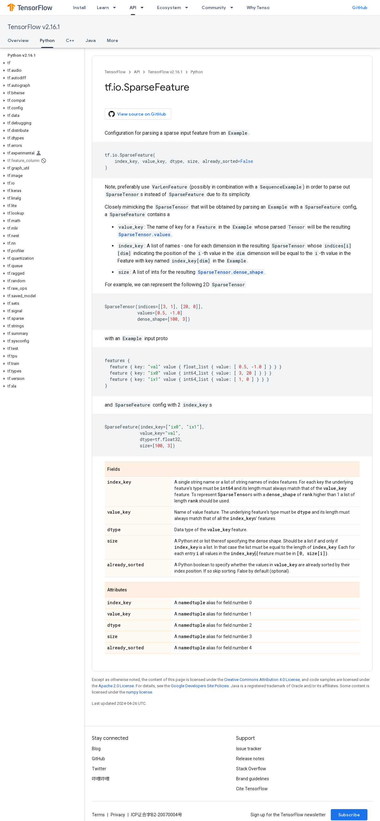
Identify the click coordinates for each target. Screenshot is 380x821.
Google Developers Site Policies (200, 685)
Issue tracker (248, 748)
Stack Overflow (251, 768)
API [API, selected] (132, 7)
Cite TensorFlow (252, 788)
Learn (103, 7)
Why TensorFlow (264, 7)
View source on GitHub (137, 114)
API (137, 72)
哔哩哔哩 (100, 778)
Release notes (250, 758)
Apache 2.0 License (116, 685)
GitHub (359, 7)
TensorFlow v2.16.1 (34, 27)
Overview (18, 40)
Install (79, 7)
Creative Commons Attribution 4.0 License (262, 679)
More (112, 40)
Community (214, 7)
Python (197, 72)
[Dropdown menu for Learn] (116, 7)
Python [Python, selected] (47, 40)
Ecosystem (169, 7)
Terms (98, 814)
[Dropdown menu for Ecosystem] (188, 7)
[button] (41, 63)
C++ (70, 40)
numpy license (139, 692)
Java (91, 40)
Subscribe (349, 815)
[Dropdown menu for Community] (233, 7)
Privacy (118, 814)
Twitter (99, 768)
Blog (96, 748)
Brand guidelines (252, 778)
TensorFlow (115, 72)
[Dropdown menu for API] (143, 7)
